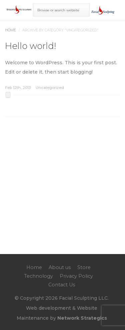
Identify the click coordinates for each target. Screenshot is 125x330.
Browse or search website (58, 10)
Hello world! (30, 46)
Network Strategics (82, 318)
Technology (38, 276)
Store (84, 267)
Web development (48, 308)
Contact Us (61, 285)
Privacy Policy (76, 276)
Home (10, 30)
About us (60, 267)
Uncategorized (50, 87)
